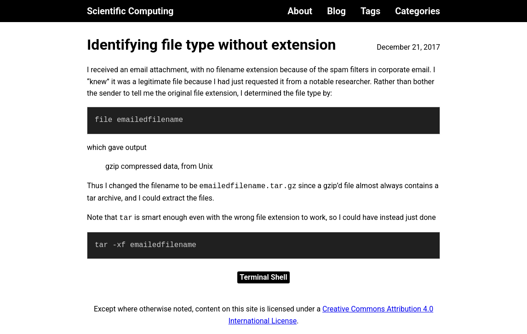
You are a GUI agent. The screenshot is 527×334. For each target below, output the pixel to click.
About (299, 11)
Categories (417, 11)
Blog (336, 11)
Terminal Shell (263, 277)
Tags (370, 11)
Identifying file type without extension (211, 44)
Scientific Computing (130, 11)
